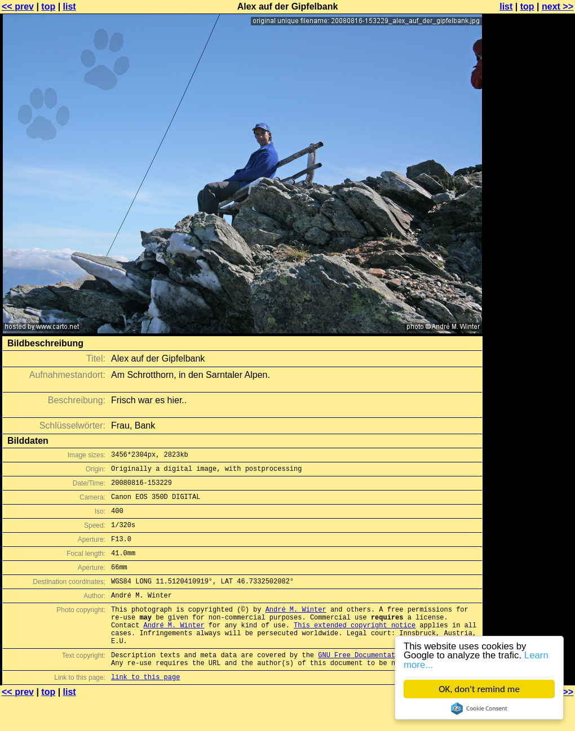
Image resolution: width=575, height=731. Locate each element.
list (69, 6)
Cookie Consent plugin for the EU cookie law (479, 708)
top (48, 6)
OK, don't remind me (479, 689)
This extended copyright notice (354, 648)
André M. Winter (296, 629)
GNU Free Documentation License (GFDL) (393, 683)
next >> (557, 6)
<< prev (18, 6)
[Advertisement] (529, 279)
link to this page (145, 709)
